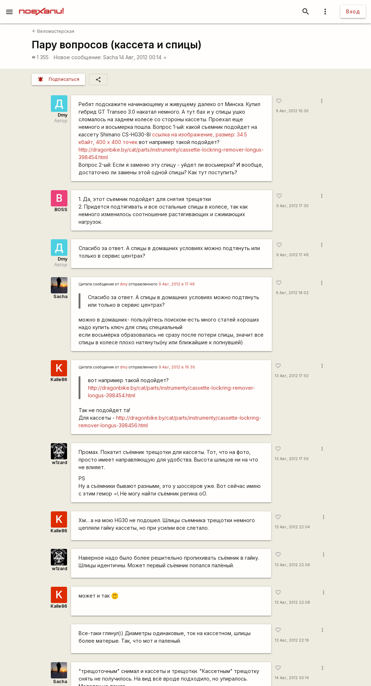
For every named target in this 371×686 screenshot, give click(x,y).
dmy (124, 284)
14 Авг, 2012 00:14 (143, 57)
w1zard (59, 462)
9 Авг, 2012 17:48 (292, 255)
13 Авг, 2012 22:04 (292, 527)
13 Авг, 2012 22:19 (292, 640)
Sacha (110, 57)
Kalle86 (58, 379)
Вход (353, 11)
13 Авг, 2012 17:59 (292, 458)
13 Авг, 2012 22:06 (292, 565)
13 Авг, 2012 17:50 (292, 375)
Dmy (62, 115)
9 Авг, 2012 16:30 (292, 111)
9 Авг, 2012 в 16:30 (177, 367)
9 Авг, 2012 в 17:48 (177, 284)
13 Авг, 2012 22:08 (292, 602)
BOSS (60, 209)
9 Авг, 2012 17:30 (292, 206)
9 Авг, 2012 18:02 (292, 292)
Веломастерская (53, 31)
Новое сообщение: (78, 57)
